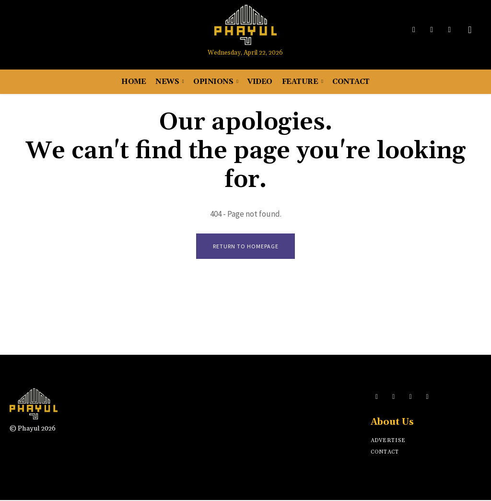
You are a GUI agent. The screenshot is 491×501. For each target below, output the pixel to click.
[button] (469, 29)
